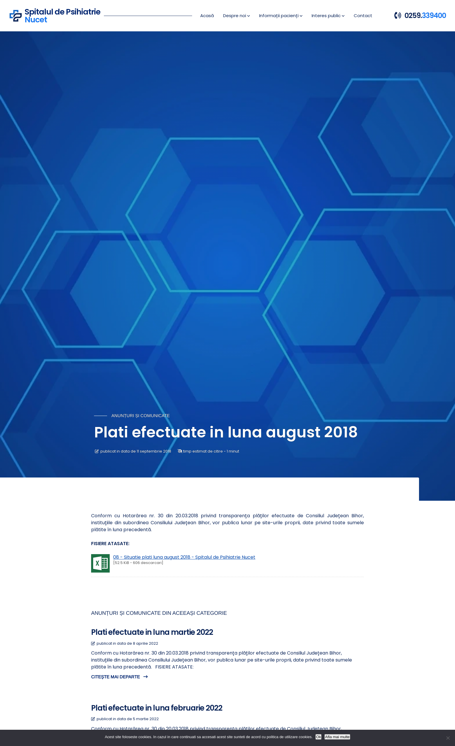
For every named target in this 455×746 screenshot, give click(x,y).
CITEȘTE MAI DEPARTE (119, 676)
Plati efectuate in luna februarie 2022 (156, 708)
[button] (236, 15)
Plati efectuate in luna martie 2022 (152, 632)
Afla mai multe (337, 737)
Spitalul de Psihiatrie (62, 15)
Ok (318, 737)
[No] (448, 738)
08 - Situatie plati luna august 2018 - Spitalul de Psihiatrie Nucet (184, 557)
